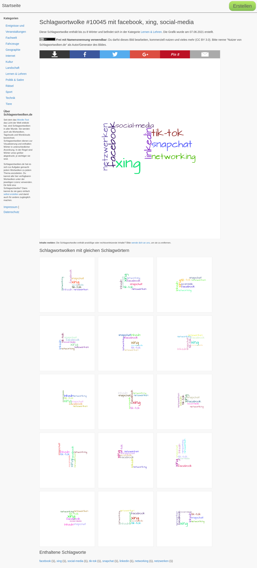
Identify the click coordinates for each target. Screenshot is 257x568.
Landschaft (12, 67)
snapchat (108, 561)
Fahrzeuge (12, 43)
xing (59, 561)
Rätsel (10, 85)
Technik (10, 97)
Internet (10, 55)
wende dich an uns (141, 242)
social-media (75, 561)
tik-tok (93, 561)
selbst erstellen (11, 194)
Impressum (10, 207)
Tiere (9, 103)
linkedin (124, 561)
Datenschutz (11, 212)
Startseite (11, 5)
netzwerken (161, 561)
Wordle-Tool (23, 120)
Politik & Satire (15, 79)
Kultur (9, 61)
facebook (45, 561)
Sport (9, 91)
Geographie (13, 49)
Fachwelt (11, 37)
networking (142, 561)
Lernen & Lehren (151, 31)
